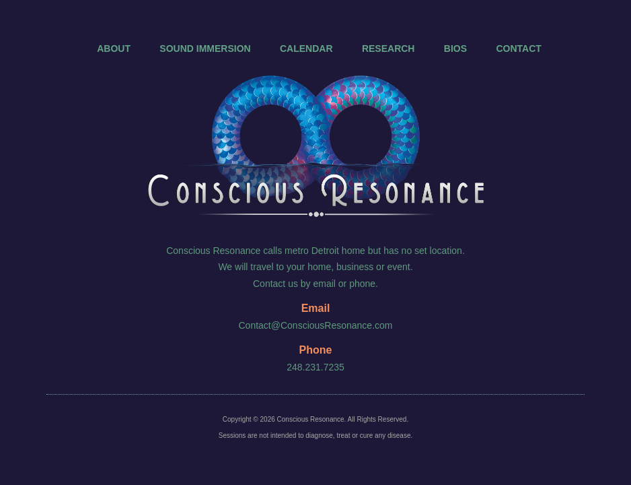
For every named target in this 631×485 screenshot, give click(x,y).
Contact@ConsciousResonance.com (316, 325)
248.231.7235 (315, 367)
